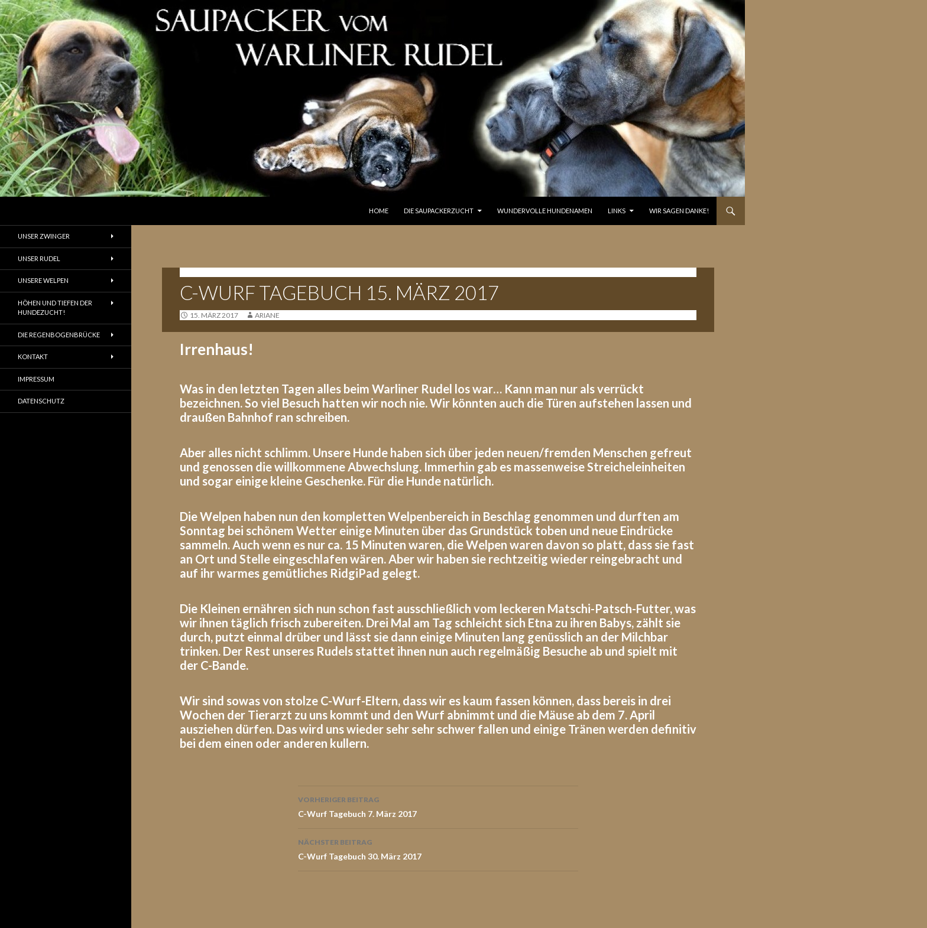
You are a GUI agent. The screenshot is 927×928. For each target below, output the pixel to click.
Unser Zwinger (44, 236)
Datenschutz (41, 401)
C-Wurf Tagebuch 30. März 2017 (438, 848)
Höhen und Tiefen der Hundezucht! (55, 308)
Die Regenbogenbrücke (59, 334)
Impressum (36, 379)
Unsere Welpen (43, 280)
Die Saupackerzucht (439, 210)
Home (378, 210)
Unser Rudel (39, 258)
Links (616, 210)
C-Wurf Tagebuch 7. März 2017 (438, 806)
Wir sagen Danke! (679, 210)
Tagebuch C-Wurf (216, 272)
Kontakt (33, 356)
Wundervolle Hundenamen (544, 210)
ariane (267, 315)
